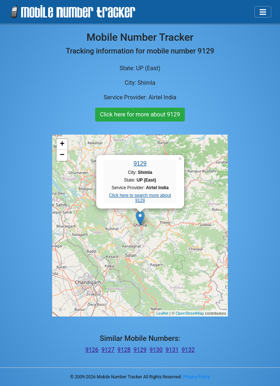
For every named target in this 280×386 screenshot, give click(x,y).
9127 (107, 349)
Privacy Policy (196, 376)
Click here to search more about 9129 (140, 198)
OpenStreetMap (190, 313)
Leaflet (162, 313)
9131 (172, 349)
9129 (140, 163)
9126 (91, 349)
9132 (188, 349)
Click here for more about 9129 (140, 114)
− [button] (62, 155)
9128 (124, 349)
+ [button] (62, 144)
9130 (156, 349)
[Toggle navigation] (262, 12)
